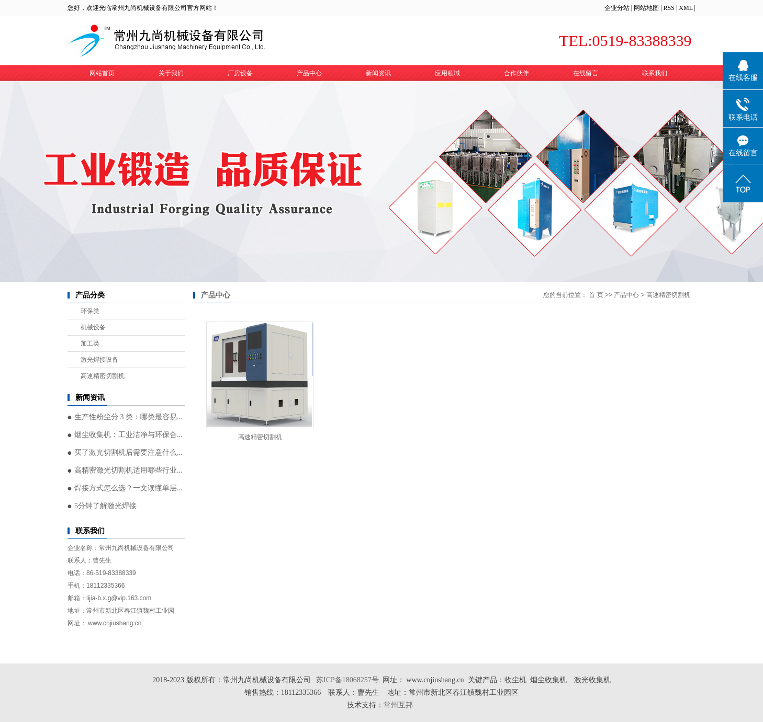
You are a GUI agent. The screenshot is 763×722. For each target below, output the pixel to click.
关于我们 (171, 73)
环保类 (90, 311)
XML (685, 8)
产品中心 (309, 73)
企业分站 (617, 8)
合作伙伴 (516, 73)
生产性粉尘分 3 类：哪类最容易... (128, 417)
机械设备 (93, 327)
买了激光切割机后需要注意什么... (128, 452)
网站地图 (646, 8)
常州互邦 (399, 705)
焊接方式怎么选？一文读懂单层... (128, 488)
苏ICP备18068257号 (347, 680)
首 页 (596, 295)
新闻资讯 (378, 73)
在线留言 (585, 73)
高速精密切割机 (103, 376)
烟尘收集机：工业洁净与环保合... (128, 435)
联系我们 (654, 73)
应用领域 (447, 73)
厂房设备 (240, 73)
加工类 (90, 343)
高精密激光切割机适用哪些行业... (128, 470)
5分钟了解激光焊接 (105, 506)
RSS (669, 8)
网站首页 (102, 73)
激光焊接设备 (99, 359)
